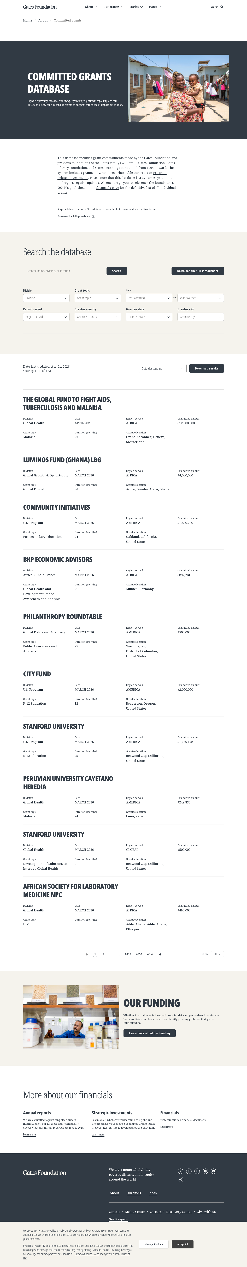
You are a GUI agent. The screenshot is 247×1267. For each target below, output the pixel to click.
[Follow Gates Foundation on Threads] (181, 1179)
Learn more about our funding (149, 1033)
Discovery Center (179, 1212)
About (43, 20)
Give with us (206, 1212)
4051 (139, 954)
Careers (156, 1212)
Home (27, 20)
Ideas (153, 1193)
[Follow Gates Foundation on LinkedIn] (197, 1171)
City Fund (37, 673)
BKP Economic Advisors (57, 559)
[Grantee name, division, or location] (63, 271)
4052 (150, 954)
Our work (134, 1193)
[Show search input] (217, 7)
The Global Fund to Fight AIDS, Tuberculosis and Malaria (67, 403)
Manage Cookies (153, 1244)
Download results (204, 369)
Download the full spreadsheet (197, 271)
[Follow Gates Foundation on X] (181, 1171)
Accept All (182, 1244)
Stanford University (53, 726)
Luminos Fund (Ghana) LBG (62, 459)
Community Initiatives (56, 507)
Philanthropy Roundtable (62, 616)
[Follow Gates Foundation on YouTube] (213, 1171)
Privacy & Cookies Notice (87, 1254)
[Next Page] (160, 954)
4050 (128, 954)
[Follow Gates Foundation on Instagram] (205, 1171)
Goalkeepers (118, 1219)
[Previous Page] (87, 954)
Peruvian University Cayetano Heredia (68, 782)
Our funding (152, 1003)
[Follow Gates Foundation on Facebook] (189, 1171)
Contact (114, 1212)
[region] (123, 1244)
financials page (107, 188)
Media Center (135, 1212)
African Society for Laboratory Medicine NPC (70, 890)
